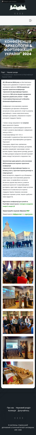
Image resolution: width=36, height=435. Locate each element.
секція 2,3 (11, 206)
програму (29, 214)
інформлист (18, 214)
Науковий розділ (23, 407)
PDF (27, 211)
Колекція (12, 410)
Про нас (10, 407)
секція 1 (5, 206)
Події (3, 72)
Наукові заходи (12, 72)
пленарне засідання (26, 204)
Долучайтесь (23, 410)
